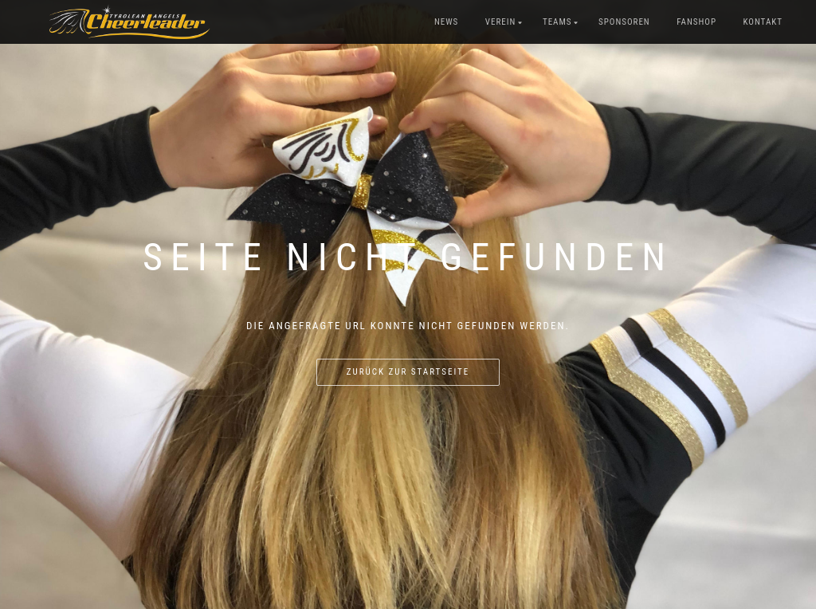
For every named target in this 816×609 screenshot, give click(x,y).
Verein (500, 22)
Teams (557, 22)
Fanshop (696, 22)
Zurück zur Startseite (408, 372)
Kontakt (763, 22)
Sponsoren (624, 22)
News (446, 22)
